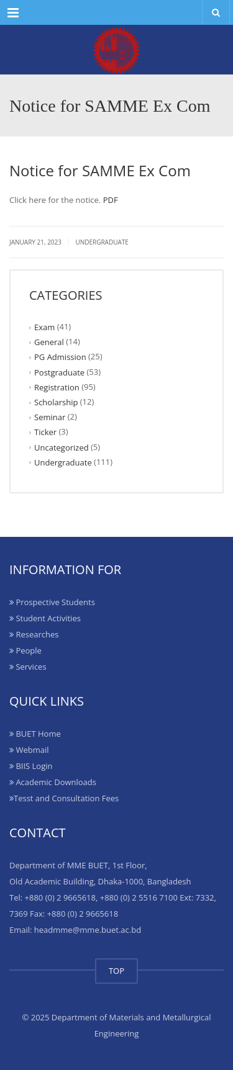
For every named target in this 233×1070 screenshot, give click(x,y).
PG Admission (60, 356)
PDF (110, 199)
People (25, 650)
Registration (57, 387)
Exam (44, 327)
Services (28, 666)
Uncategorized (61, 446)
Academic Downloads (52, 782)
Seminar (49, 417)
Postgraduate (59, 371)
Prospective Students (52, 602)
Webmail (28, 749)
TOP (116, 970)
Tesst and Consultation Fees (64, 798)
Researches (33, 634)
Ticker (45, 432)
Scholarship (56, 402)
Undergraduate (102, 242)
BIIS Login (30, 765)
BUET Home (35, 733)
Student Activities (45, 618)
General (49, 342)
